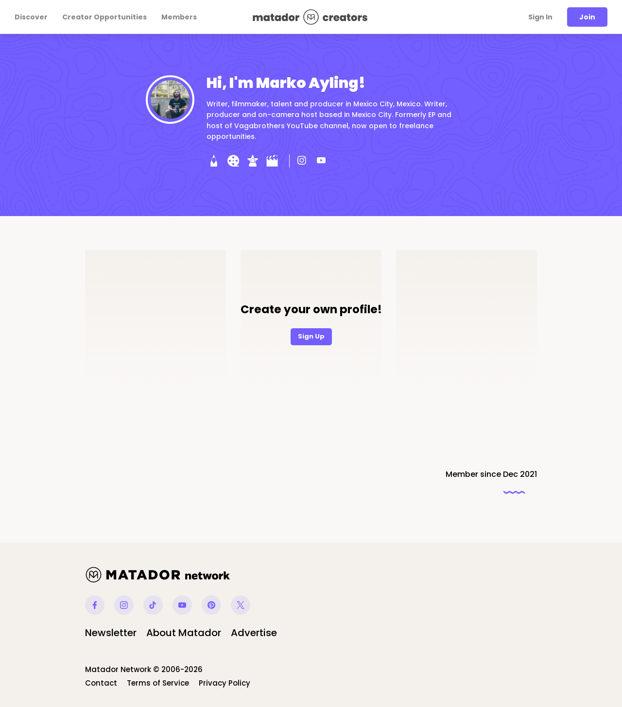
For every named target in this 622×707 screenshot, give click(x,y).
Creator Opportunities (104, 17)
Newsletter (111, 633)
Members (179, 17)
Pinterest (211, 605)
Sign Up (311, 336)
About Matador (183, 633)
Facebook (94, 605)
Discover (31, 17)
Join (587, 17)
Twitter (240, 605)
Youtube (182, 605)
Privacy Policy (224, 683)
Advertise (254, 633)
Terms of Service (158, 683)
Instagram (124, 605)
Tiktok (153, 605)
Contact (101, 683)
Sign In (540, 17)
